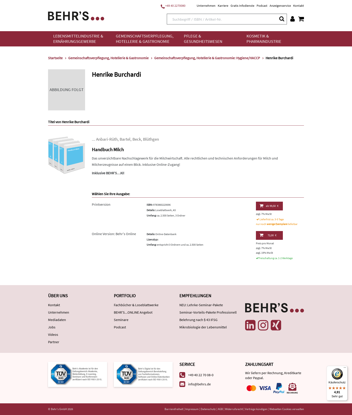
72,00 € (268, 235)
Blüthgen (151, 139)
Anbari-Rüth (107, 139)
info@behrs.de (199, 384)
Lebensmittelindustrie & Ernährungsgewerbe (78, 38)
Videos (53, 334)
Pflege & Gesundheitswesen (203, 38)
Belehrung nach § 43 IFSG (198, 319)
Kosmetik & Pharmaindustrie (263, 38)
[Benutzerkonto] (292, 19)
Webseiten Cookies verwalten (286, 409)
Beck (136, 139)
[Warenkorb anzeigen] (301, 19)
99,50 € (269, 206)
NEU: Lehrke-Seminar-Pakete (201, 305)
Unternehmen (206, 6)
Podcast (262, 6)
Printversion (101, 204)
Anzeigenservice (280, 6)
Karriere (223, 6)
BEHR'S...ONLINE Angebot (133, 312)
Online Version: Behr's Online (114, 234)
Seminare (121, 319)
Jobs (51, 327)
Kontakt (298, 6)
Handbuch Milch (108, 149)
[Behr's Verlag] (76, 15)
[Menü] (345, 368)
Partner (53, 342)
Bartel (125, 139)
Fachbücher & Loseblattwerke (136, 305)
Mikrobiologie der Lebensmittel (203, 327)
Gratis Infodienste (242, 6)
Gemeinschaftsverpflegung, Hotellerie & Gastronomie (145, 38)
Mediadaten (57, 319)
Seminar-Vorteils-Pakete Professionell (208, 312)
